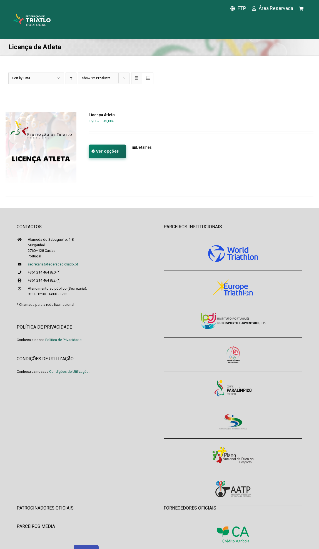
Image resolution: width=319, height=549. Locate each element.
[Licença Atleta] (41, 147)
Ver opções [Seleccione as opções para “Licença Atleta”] (107, 151)
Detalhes (144, 147)
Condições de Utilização (69, 371)
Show (96, 78)
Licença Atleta (102, 115)
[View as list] (147, 78)
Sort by (21, 78)
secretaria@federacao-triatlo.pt (53, 264)
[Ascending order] (71, 78)
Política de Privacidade (63, 340)
